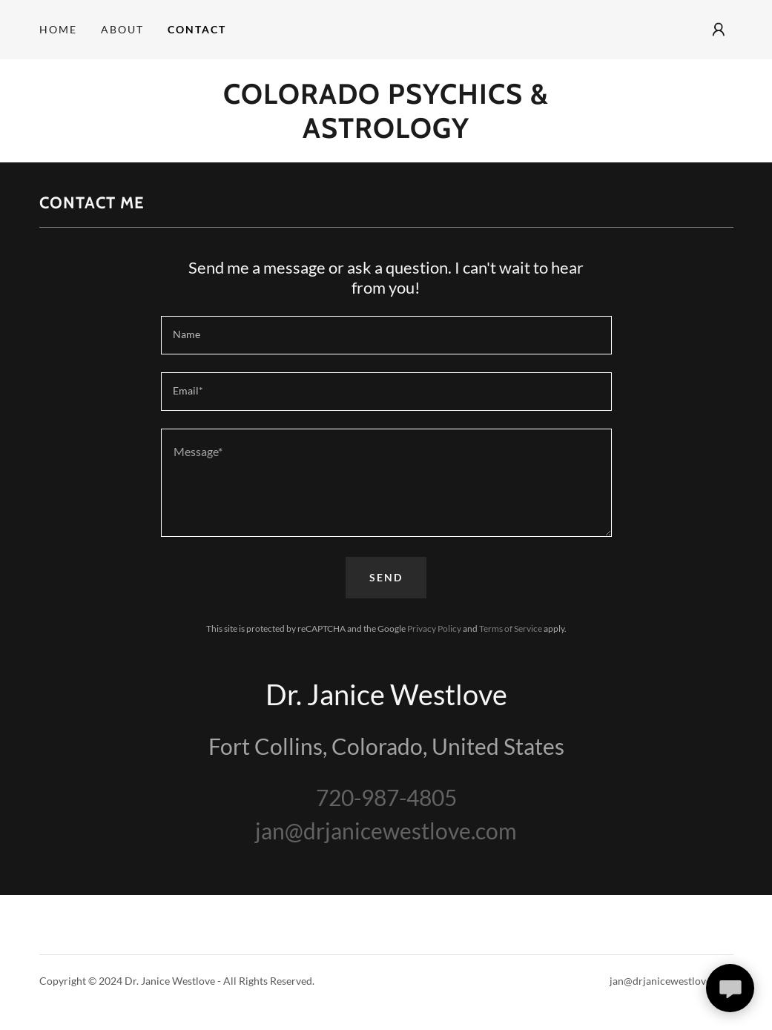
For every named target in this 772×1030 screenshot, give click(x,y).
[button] (718, 29)
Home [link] (58, 29)
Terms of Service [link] (510, 628)
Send (386, 577)
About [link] (122, 29)
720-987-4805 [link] (386, 797)
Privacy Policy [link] (434, 628)
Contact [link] (197, 29)
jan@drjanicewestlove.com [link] (386, 830)
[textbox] (386, 335)
